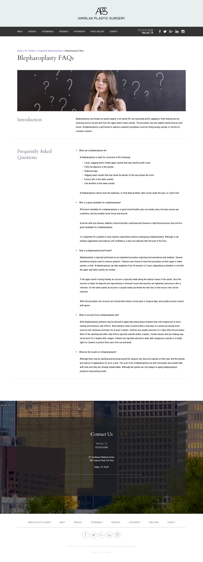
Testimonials (48, 31)
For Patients (79, 31)
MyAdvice (132, 546)
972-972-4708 (145, 30)
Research (63, 31)
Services (32, 31)
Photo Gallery (97, 31)
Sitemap (108, 552)
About (20, 31)
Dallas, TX (147, 33)
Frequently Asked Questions (50, 50)
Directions (154, 522)
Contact (114, 31)
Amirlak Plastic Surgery (39, 522)
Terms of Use (97, 552)
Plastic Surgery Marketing (116, 546)
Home (19, 50)
